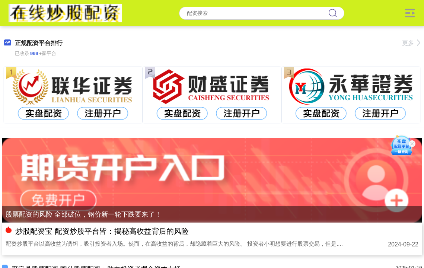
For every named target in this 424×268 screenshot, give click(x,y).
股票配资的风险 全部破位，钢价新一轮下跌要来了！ (84, 214)
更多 (411, 43)
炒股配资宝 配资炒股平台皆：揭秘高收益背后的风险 (102, 231)
